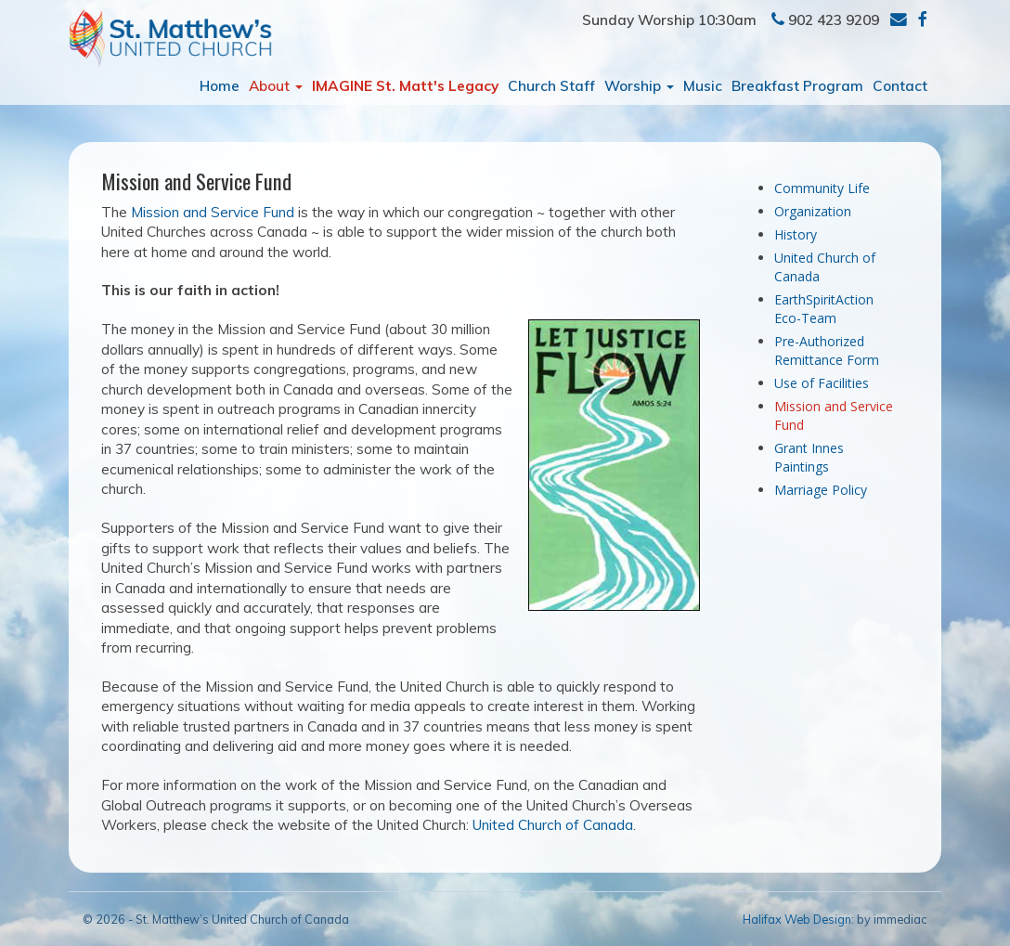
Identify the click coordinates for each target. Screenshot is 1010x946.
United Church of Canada (553, 825)
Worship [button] (639, 86)
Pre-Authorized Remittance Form (826, 350)
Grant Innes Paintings (809, 457)
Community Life (822, 188)
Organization (812, 211)
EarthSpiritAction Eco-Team (824, 309)
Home (220, 86)
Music (702, 86)
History (795, 234)
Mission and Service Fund (212, 212)
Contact (900, 86)
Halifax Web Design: (798, 919)
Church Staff (551, 86)
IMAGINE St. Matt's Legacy (405, 86)
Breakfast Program (797, 86)
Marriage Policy (820, 490)
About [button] (276, 86)
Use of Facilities (821, 383)
